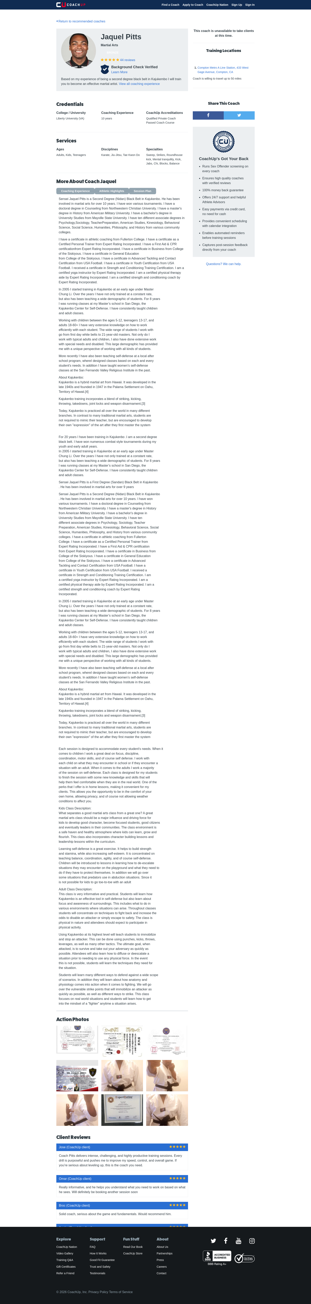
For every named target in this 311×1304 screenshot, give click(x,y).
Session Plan (142, 191)
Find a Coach (170, 4)
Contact (161, 1273)
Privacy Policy (98, 1292)
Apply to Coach (192, 4)
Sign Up (236, 4)
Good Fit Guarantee (102, 1260)
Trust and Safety (100, 1266)
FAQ (92, 1246)
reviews (127, 60)
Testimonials (97, 1273)
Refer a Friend (65, 1273)
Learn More (119, 72)
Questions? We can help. (223, 264)
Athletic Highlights (111, 191)
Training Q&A (64, 1260)
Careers (162, 1266)
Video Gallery (64, 1253)
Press (160, 1260)
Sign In (250, 4)
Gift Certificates (66, 1266)
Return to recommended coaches (80, 21)
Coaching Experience (75, 191)
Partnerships (165, 1253)
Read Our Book (133, 1246)
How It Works (98, 1253)
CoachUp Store (132, 1253)
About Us (162, 1246)
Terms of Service (121, 1292)
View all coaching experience (139, 84)
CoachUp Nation (217, 4)
